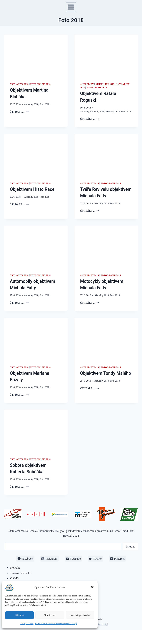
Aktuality (87, 84)
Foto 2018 (44, 104)
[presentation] (36, 56)
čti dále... (19, 112)
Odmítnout (49, 615)
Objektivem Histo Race (32, 189)
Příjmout (19, 615)
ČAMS (14, 578)
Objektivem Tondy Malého (105, 373)
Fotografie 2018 (40, 84)
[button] (92, 587)
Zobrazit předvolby (80, 615)
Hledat (130, 546)
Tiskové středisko (20, 573)
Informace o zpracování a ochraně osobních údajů (56, 623)
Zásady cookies (26, 623)
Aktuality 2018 (19, 84)
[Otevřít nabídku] (71, 7)
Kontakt (15, 567)
